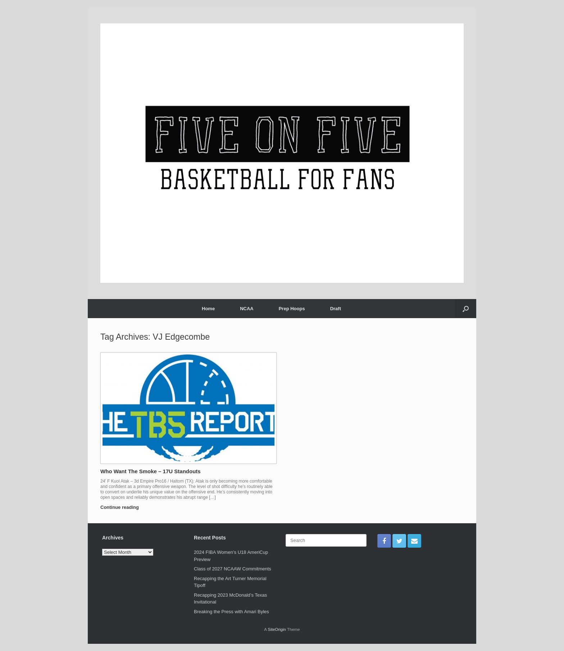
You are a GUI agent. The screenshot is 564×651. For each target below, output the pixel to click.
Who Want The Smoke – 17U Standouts (150, 471)
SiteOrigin (277, 629)
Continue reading (121, 507)
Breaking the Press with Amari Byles (231, 611)
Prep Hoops (292, 308)
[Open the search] (465, 308)
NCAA (247, 308)
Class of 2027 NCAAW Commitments (232, 568)
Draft (335, 308)
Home (208, 308)
